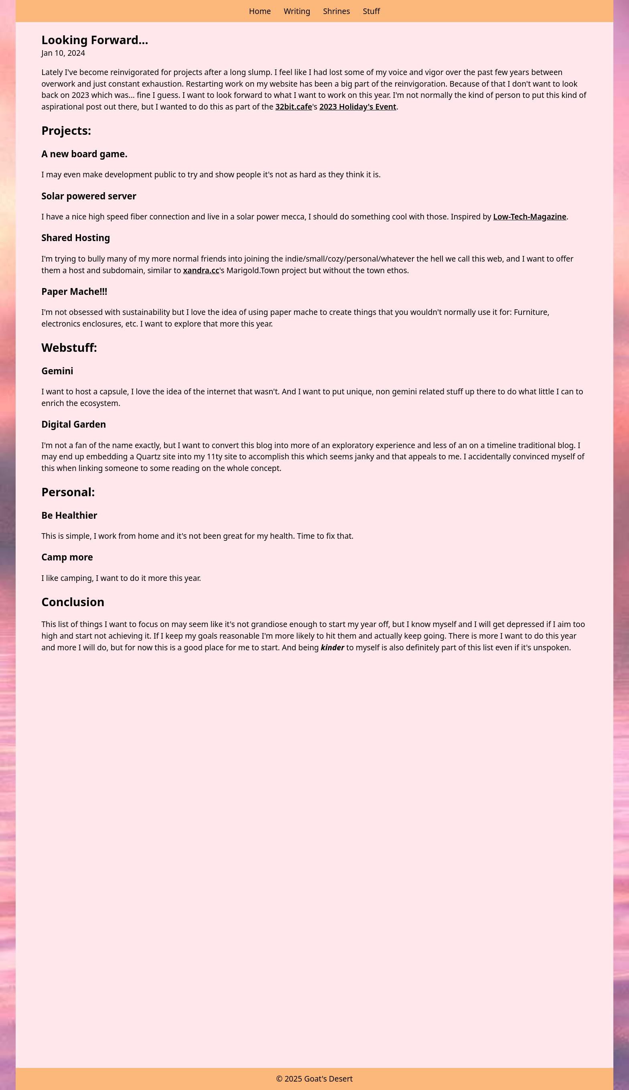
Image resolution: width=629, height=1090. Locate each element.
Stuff (371, 11)
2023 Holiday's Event (357, 106)
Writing (297, 11)
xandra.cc (201, 270)
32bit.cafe (294, 106)
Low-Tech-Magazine (530, 216)
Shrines (336, 11)
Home (260, 11)
